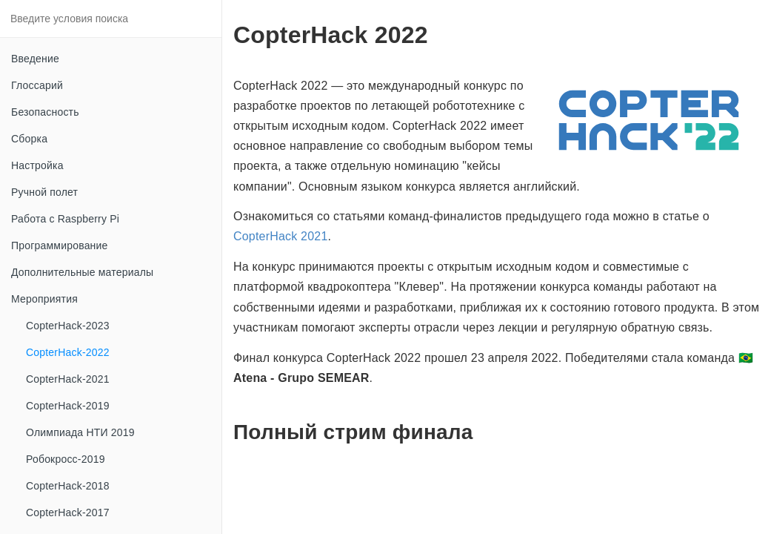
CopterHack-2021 (68, 379)
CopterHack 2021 (280, 236)
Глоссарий (37, 85)
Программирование (59, 245)
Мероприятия (44, 299)
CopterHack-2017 (68, 512)
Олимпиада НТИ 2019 (80, 432)
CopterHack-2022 (68, 352)
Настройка (37, 165)
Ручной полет (44, 192)
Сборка (29, 139)
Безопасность (45, 112)
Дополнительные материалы (82, 272)
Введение (35, 59)
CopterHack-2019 (68, 406)
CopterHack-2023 (68, 326)
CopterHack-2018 (68, 486)
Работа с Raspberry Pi (65, 219)
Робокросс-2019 (65, 459)
